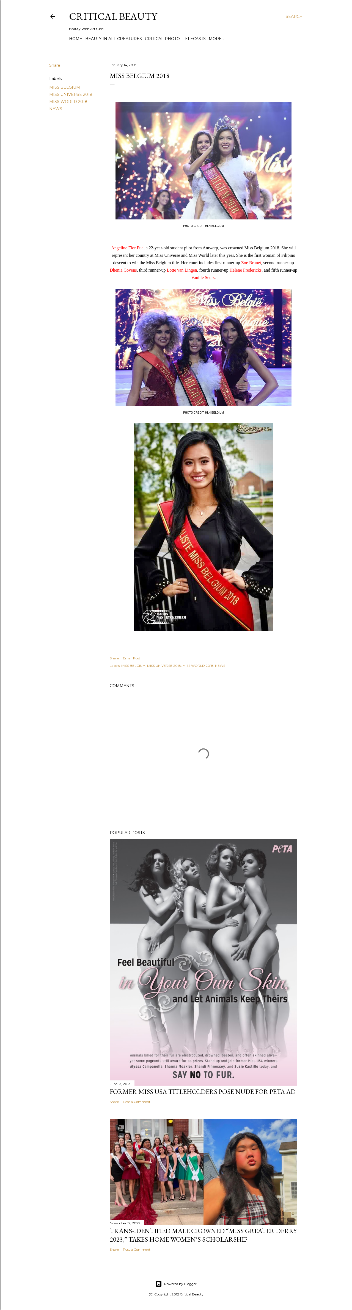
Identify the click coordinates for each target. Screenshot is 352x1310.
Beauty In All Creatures (113, 38)
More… (216, 38)
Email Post (131, 658)
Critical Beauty (113, 16)
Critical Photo (162, 38)
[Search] (294, 16)
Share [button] (54, 65)
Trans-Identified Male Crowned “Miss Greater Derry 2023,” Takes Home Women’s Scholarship (203, 1235)
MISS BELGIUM (64, 87)
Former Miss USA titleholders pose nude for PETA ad (203, 1091)
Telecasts (194, 38)
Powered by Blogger (176, 1284)
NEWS (55, 108)
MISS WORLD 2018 (68, 101)
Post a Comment (136, 1102)
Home (75, 38)
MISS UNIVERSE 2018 (70, 94)
